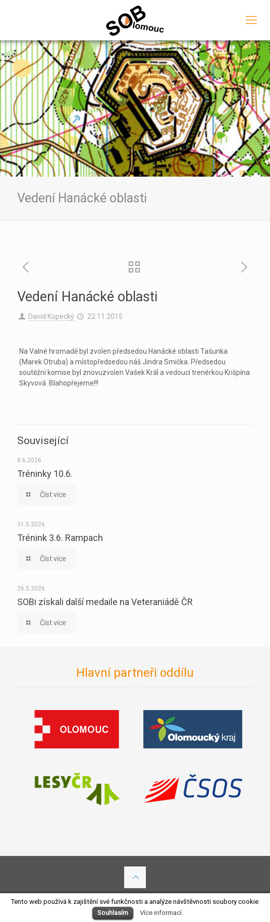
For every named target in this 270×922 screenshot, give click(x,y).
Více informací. (161, 912)
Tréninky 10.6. (45, 473)
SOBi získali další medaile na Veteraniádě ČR (105, 601)
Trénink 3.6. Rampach (60, 537)
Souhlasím (112, 912)
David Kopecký (51, 316)
